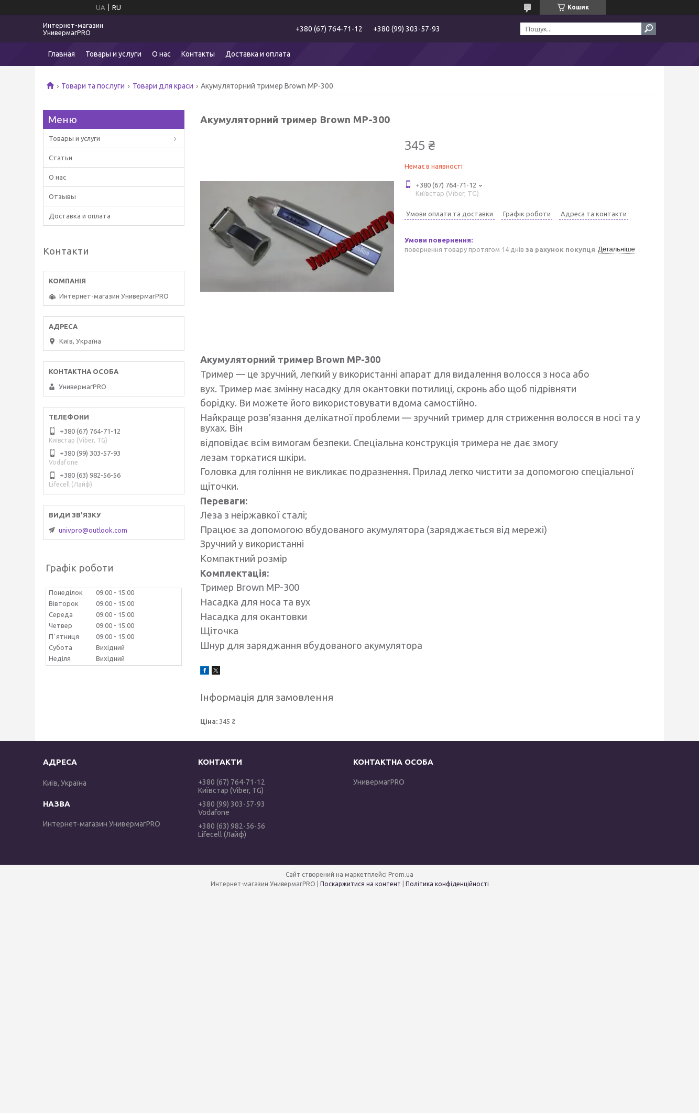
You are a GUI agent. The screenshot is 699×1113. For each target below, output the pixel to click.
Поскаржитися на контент (360, 883)
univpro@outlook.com (93, 530)
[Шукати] (648, 29)
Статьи (60, 157)
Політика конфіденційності (447, 883)
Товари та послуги (93, 86)
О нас (161, 54)
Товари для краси (163, 86)
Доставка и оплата (257, 54)
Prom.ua (400, 874)
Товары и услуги (113, 54)
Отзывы (62, 196)
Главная (61, 54)
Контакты (198, 54)
